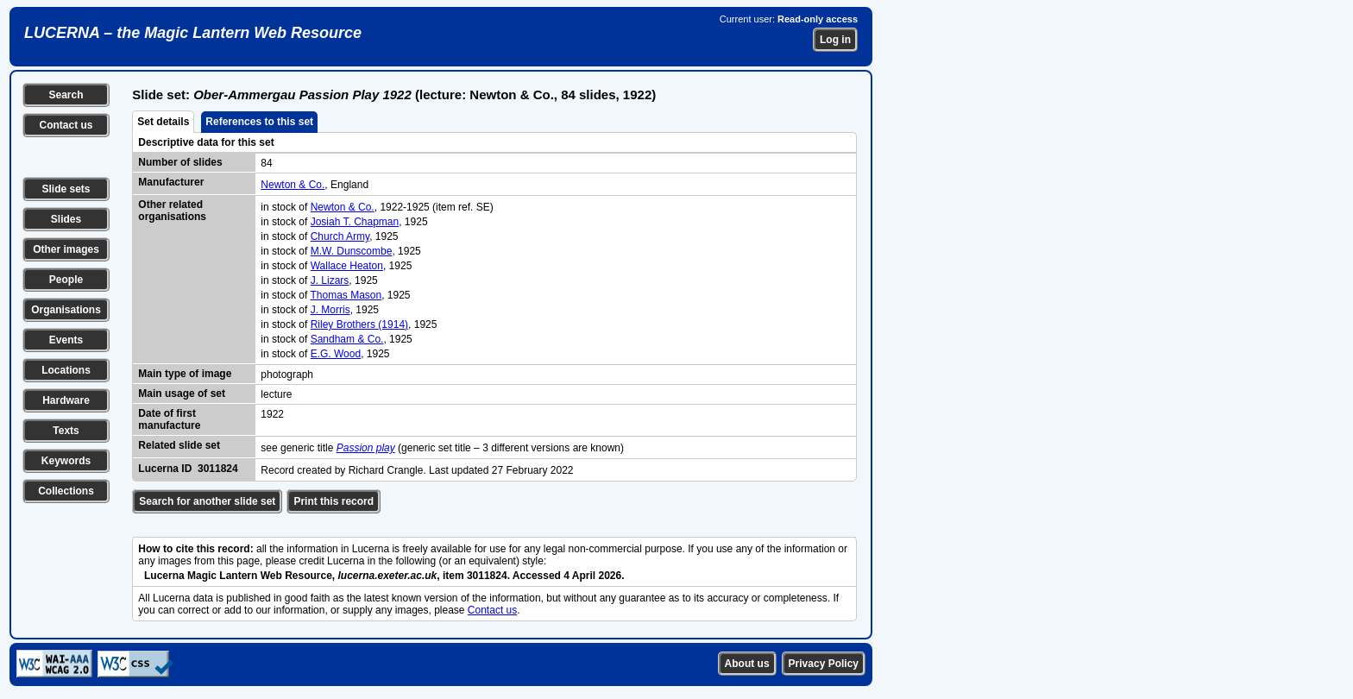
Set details (163, 122)
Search (65, 95)
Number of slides (180, 162)
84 (266, 163)
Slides (66, 219)
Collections (66, 491)
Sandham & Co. (347, 339)
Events (66, 340)
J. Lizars (330, 280)
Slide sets (65, 189)
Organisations (66, 310)
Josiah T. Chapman (355, 222)
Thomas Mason (345, 295)
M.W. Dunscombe (352, 251)
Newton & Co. (292, 185)
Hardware (66, 400)
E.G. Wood (336, 354)
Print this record (333, 501)
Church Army (340, 236)
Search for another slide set (207, 501)
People (66, 280)
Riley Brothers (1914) (359, 324)
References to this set (259, 122)
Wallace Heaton (347, 266)
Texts (66, 431)
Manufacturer (171, 182)
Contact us (65, 125)
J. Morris (330, 310)
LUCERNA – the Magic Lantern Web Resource (193, 32)
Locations (66, 370)
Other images (66, 249)
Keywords (66, 461)
